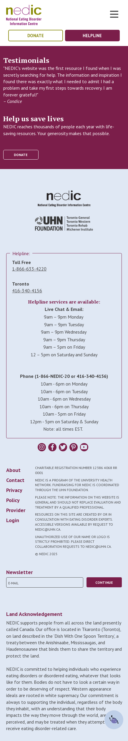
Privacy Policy (14, 495)
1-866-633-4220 (29, 269)
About (13, 470)
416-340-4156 (27, 291)
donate (35, 35)
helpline (92, 35)
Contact (15, 480)
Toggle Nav (114, 14)
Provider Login (15, 515)
